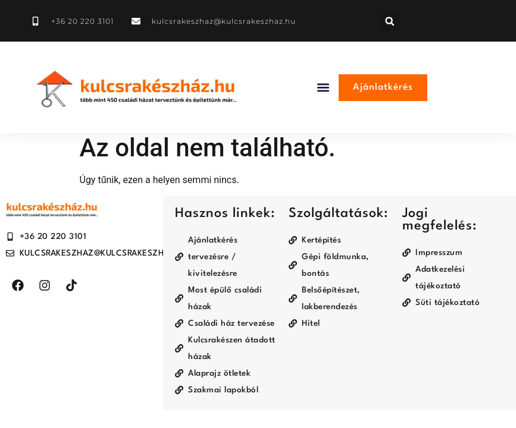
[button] (389, 21)
